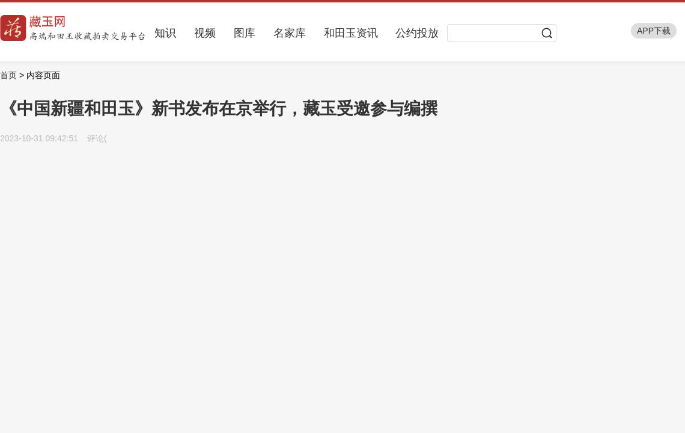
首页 (8, 75)
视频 (205, 33)
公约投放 (417, 33)
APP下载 (654, 30)
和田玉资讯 (351, 33)
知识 (165, 33)
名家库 (289, 33)
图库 (244, 33)
